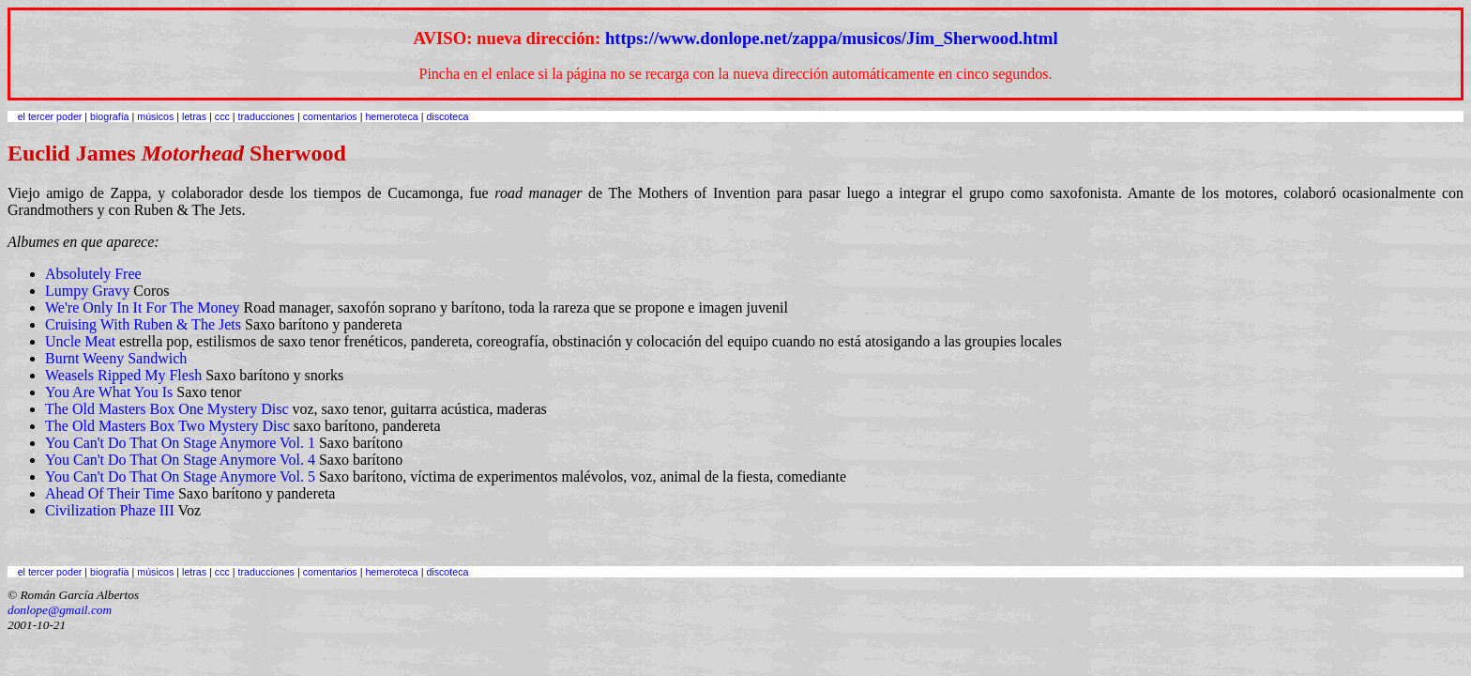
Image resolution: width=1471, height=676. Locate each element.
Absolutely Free (93, 274)
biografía (109, 116)
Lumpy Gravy (87, 291)
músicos (155, 116)
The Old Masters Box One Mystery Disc (167, 409)
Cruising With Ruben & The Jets (143, 324)
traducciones (266, 116)
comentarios (330, 116)
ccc (222, 116)
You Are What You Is (109, 392)
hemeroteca (391, 116)
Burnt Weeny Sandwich (116, 358)
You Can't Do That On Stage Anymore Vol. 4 (180, 460)
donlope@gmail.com (60, 610)
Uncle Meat (80, 341)
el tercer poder (50, 116)
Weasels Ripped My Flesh (123, 375)
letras (194, 116)
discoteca (447, 116)
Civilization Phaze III (109, 510)
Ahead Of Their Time (109, 493)
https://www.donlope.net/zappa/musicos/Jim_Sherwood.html (831, 38)
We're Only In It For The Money (142, 307)
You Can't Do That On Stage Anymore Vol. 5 (180, 476)
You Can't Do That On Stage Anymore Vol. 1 (180, 443)
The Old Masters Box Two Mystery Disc (167, 426)
